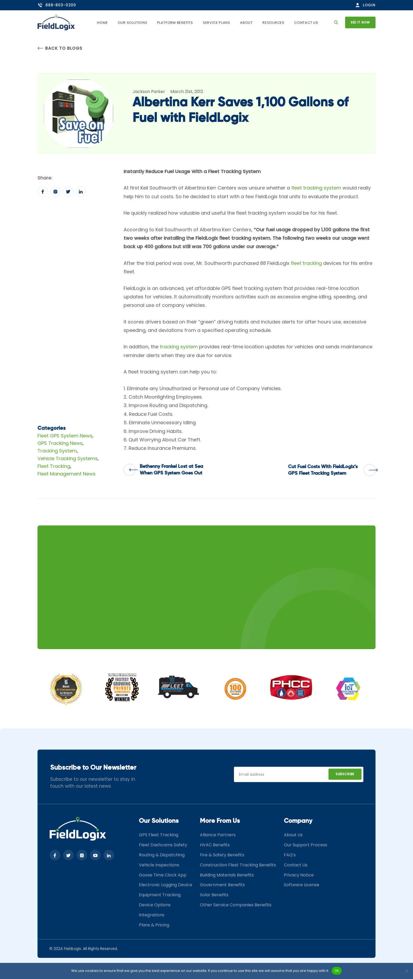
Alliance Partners (218, 835)
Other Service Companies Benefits (235, 905)
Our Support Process (305, 845)
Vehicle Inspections (159, 865)
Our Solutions (132, 22)
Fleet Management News (66, 473)
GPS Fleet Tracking (158, 835)
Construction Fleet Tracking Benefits (238, 865)
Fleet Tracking (53, 466)
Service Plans (216, 22)
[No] (406, 970)
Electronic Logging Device (165, 885)
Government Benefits (222, 885)
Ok (336, 971)
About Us (293, 835)
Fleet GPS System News (64, 435)
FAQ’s (290, 855)
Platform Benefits (175, 22)
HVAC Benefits (215, 845)
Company (298, 821)
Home (102, 22)
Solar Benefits (214, 895)
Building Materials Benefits (227, 875)
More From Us (220, 821)
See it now (360, 22)
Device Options (155, 905)
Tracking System (57, 450)
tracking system (179, 346)
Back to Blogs (59, 48)
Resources (273, 22)
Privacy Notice (299, 875)
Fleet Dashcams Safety (163, 845)
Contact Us (306, 22)
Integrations (151, 915)
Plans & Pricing (154, 925)
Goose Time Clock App (162, 875)
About (246, 22)
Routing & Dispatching (162, 855)
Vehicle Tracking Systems (67, 458)
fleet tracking (306, 263)
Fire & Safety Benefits (222, 855)
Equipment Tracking (160, 895)
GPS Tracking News (60, 443)
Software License (301, 885)
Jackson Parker (149, 92)
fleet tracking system (316, 187)
